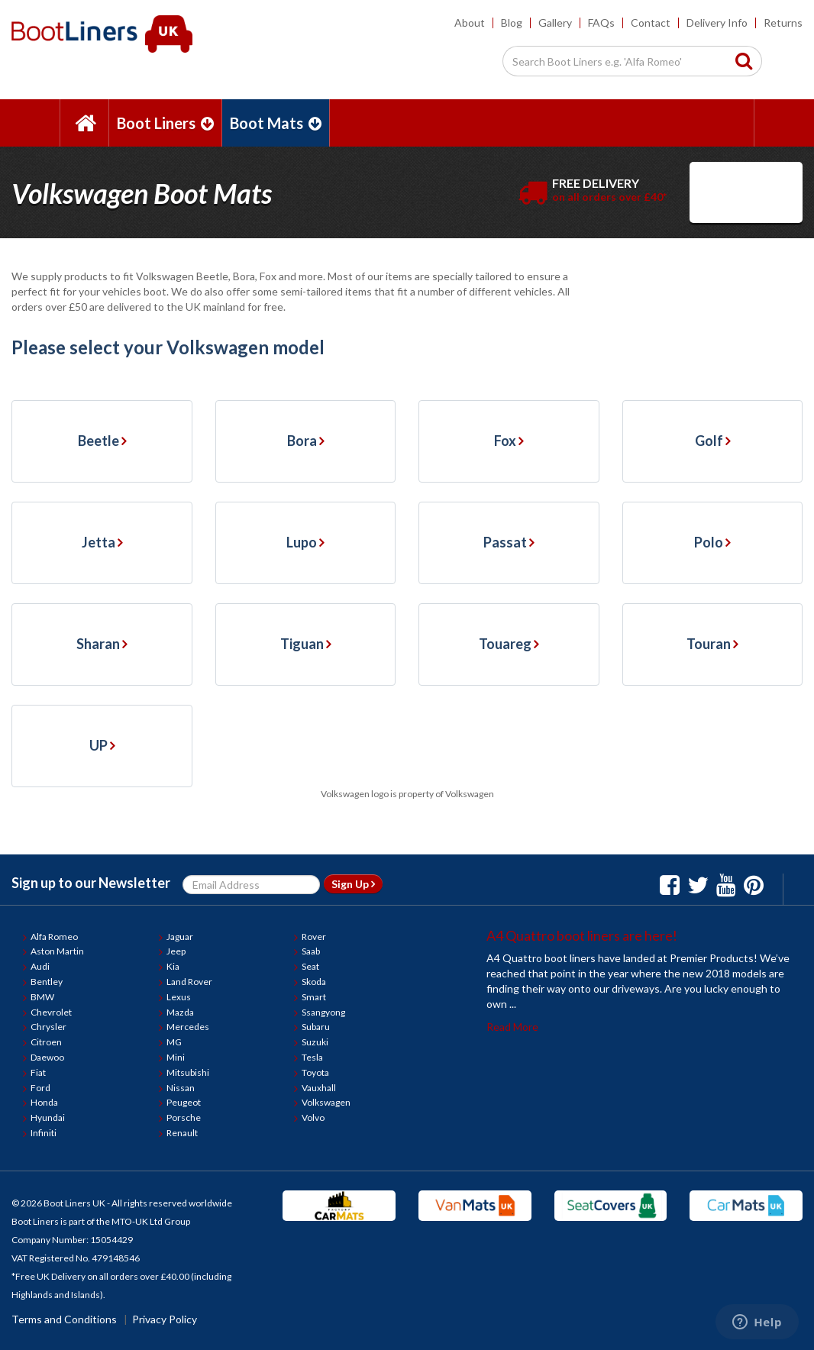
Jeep (176, 951)
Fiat (38, 1072)
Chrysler (48, 1026)
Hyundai (48, 1117)
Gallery (555, 22)
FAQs (601, 22)
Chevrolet (51, 1012)
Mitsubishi (187, 1072)
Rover (314, 936)
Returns (783, 22)
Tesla (312, 1057)
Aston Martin (57, 951)
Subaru (316, 1026)
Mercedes (187, 1026)
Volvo (313, 1117)
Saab (311, 951)
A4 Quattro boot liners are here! (581, 935)
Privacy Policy (164, 1319)
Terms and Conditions (64, 1319)
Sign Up (353, 883)
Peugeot (183, 1102)
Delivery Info (717, 22)
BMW (42, 997)
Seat (310, 966)
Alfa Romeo (54, 936)
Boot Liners (165, 123)
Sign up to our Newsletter (90, 882)
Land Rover (189, 981)
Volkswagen (326, 1102)
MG (174, 1042)
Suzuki (315, 1042)
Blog (511, 22)
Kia (172, 966)
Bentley (47, 981)
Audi (40, 966)
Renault (182, 1132)
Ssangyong (323, 1012)
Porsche (183, 1117)
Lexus (178, 997)
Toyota (315, 1072)
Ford (40, 1087)
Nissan (180, 1087)
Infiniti (44, 1132)
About (469, 22)
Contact (650, 22)
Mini (175, 1057)
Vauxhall (319, 1087)
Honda (44, 1102)
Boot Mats (275, 123)
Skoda (314, 981)
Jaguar (179, 936)
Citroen (46, 1042)
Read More (512, 1026)
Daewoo (47, 1057)
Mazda (180, 1012)
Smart (314, 997)
